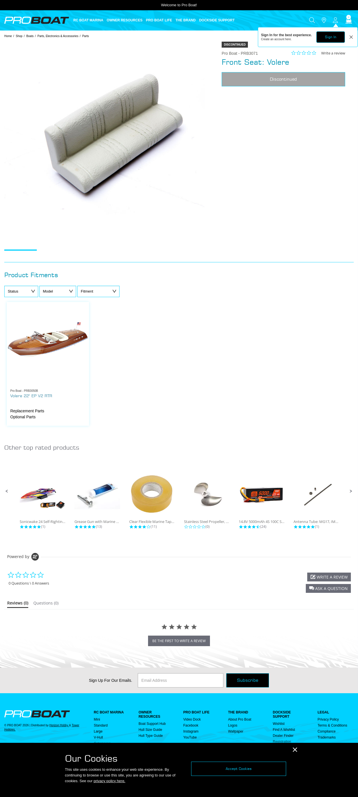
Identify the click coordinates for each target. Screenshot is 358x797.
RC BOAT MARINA (109, 712)
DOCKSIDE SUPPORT (282, 714)
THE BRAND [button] (185, 20)
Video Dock (192, 719)
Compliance (326, 731)
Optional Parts (23, 417)
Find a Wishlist (284, 730)
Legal (323, 712)
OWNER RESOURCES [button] (124, 20)
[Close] (295, 749)
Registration (282, 742)
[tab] (17, 604)
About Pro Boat (239, 719)
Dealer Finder (283, 736)
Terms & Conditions (332, 725)
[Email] (180, 680)
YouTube (190, 737)
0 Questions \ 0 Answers (29, 583)
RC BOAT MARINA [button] (88, 20)
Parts (85, 36)
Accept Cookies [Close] (239, 768)
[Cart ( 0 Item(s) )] (348, 20)
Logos (232, 725)
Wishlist (278, 724)
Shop (19, 36)
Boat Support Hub (152, 724)
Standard (101, 725)
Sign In (330, 37)
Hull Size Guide (150, 730)
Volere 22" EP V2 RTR (31, 395)
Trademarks (326, 737)
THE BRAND (238, 712)
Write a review (333, 53)
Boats (30, 36)
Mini (97, 719)
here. (288, 39)
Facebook (191, 725)
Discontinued (283, 79)
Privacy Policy (328, 719)
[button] (6, 491)
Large (98, 731)
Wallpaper (235, 731)
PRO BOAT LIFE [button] (159, 20)
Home (8, 36)
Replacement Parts (27, 411)
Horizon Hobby (59, 725)
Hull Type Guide (151, 736)
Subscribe (247, 680)
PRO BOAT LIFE (196, 712)
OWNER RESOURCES (149, 714)
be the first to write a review (179, 640)
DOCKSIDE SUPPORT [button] (217, 20)
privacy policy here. (109, 781)
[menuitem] (90, 20)
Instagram (191, 731)
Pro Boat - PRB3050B (24, 390)
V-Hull (98, 737)
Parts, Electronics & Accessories (57, 36)
